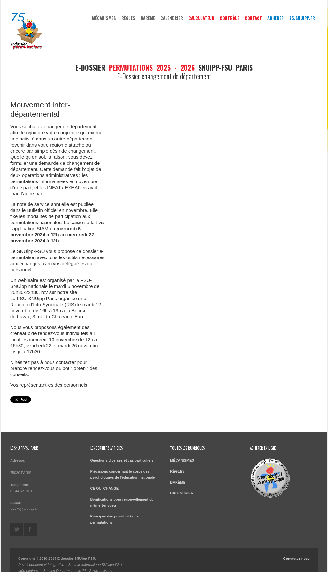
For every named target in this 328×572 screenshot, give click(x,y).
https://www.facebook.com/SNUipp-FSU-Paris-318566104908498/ (30, 521)
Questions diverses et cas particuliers (122, 453)
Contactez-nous (296, 551)
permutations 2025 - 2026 (152, 67)
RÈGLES (128, 18)
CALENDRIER (171, 18)
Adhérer (275, 18)
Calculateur (201, 18)
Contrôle (229, 18)
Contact (253, 18)
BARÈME (148, 18)
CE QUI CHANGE (104, 481)
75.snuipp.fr (302, 18)
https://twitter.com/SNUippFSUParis (16, 521)
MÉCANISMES (104, 18)
